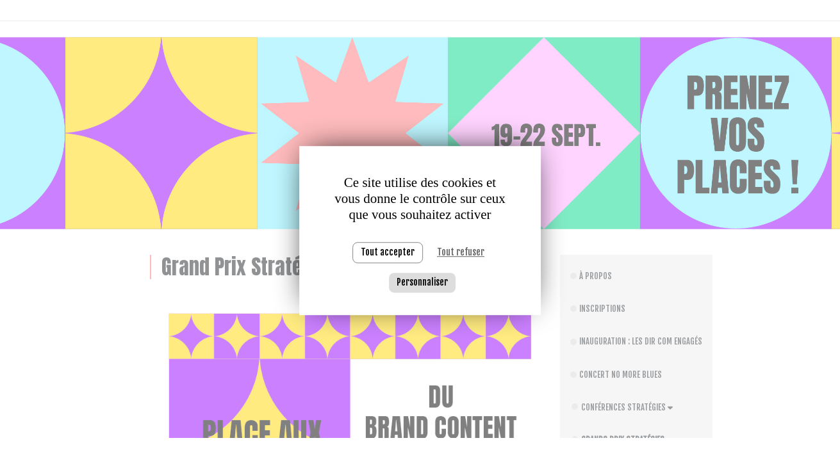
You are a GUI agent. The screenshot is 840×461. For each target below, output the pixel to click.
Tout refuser (460, 252)
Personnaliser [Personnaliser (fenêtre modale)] (422, 282)
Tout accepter (388, 252)
